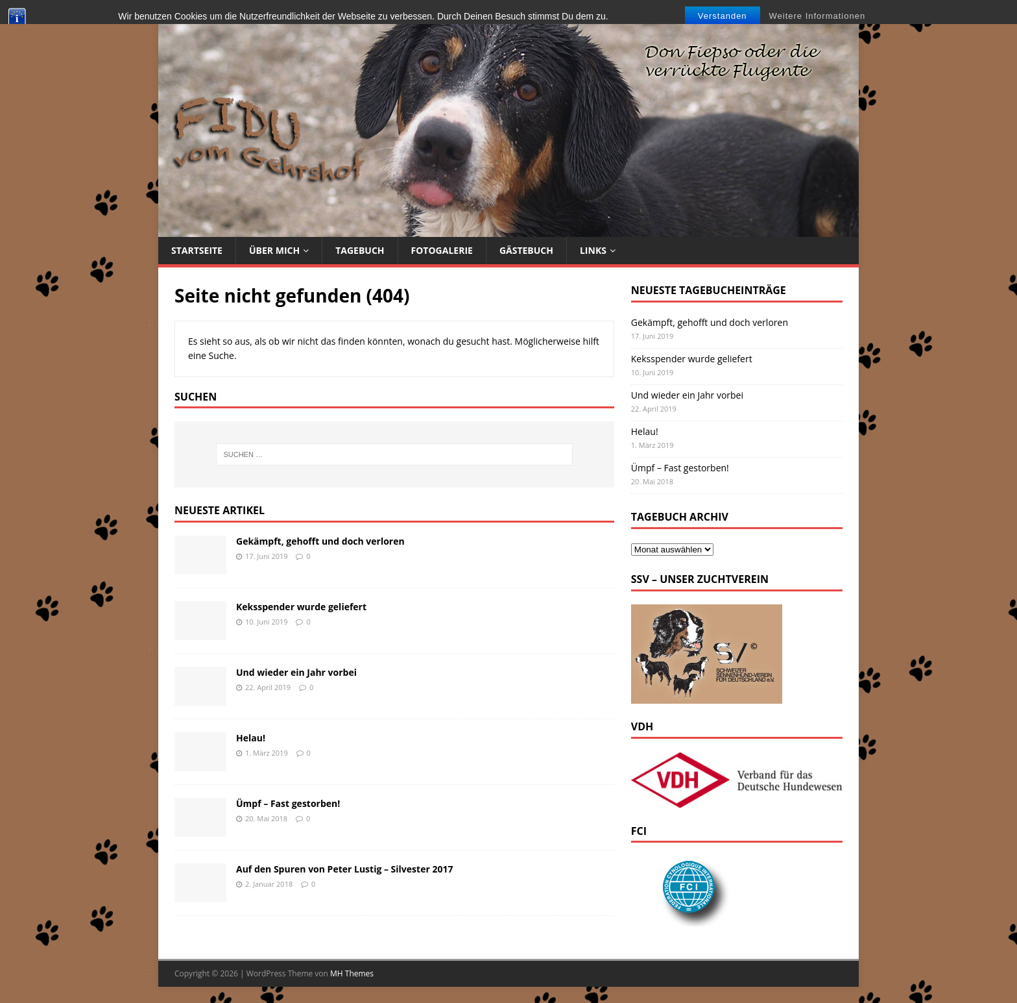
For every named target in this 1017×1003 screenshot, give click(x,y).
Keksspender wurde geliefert (301, 607)
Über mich (274, 250)
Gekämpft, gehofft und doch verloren (320, 541)
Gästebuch (526, 250)
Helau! (250, 738)
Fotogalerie (442, 250)
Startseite (196, 250)
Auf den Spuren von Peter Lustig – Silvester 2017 (344, 869)
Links (593, 250)
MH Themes (352, 973)
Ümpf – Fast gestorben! (288, 803)
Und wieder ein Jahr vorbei (296, 672)
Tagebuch (359, 250)
